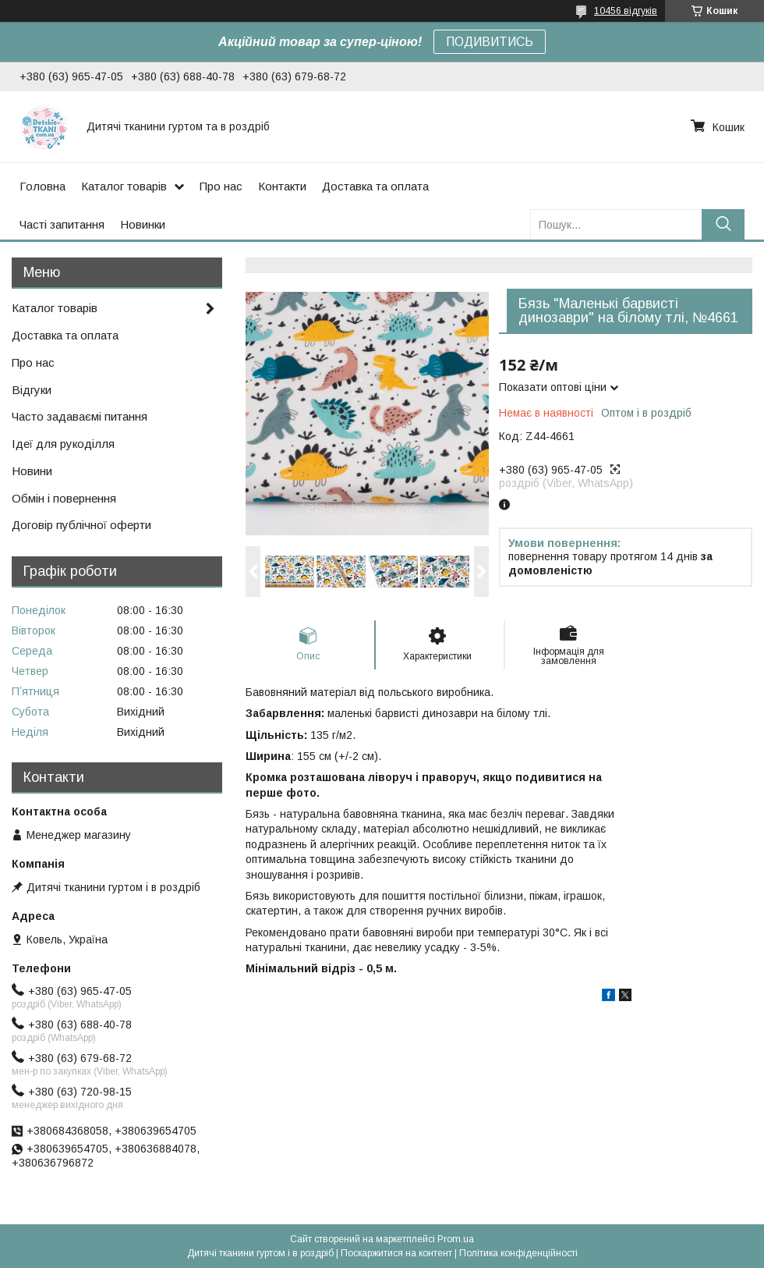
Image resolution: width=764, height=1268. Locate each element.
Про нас (221, 186)
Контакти (282, 186)
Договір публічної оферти (81, 524)
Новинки (142, 224)
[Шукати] (723, 224)
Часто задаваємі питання (79, 416)
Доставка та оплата (375, 186)
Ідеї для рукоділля (63, 443)
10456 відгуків (625, 10)
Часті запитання (61, 224)
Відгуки (31, 389)
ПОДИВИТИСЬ (489, 41)
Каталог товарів (124, 186)
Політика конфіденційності (518, 1253)
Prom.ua (455, 1239)
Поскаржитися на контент (396, 1253)
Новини (32, 471)
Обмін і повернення (64, 498)
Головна (42, 186)
